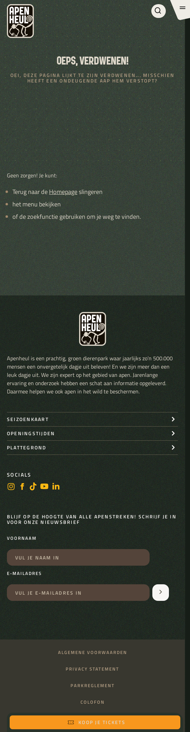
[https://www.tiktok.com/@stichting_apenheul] (33, 487)
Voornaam (22, 538)
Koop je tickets (96, 722)
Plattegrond (27, 447)
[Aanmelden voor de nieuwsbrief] (160, 592)
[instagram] (11, 487)
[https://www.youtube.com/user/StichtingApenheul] (44, 487)
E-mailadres (24, 573)
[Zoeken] (158, 11)
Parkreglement (92, 685)
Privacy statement (92, 669)
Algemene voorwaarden (92, 652)
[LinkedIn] (56, 487)
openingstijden (31, 433)
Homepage (63, 191)
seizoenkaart (28, 419)
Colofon (92, 702)
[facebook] (22, 487)
